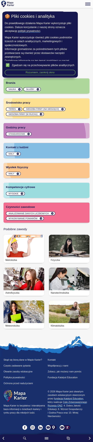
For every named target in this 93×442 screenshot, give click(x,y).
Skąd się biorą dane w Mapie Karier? (23, 360)
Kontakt (52, 360)
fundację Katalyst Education (68, 398)
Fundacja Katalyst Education (63, 377)
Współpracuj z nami (58, 365)
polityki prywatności (29, 31)
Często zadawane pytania (17, 365)
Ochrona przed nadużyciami (18, 383)
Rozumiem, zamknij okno (40, 72)
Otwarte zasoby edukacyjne (18, 371)
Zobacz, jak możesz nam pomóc (65, 371)
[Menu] (88, 4)
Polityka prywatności (14, 377)
